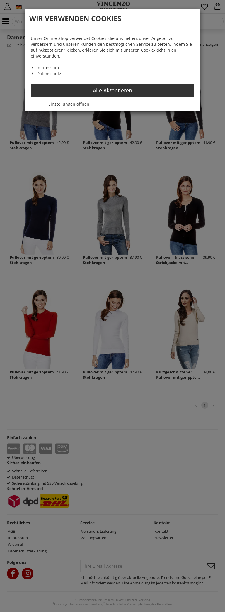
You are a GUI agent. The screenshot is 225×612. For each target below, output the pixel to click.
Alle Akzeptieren (112, 90)
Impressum (48, 67)
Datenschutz (49, 73)
